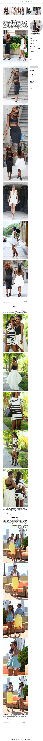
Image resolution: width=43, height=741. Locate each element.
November (32, 76)
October (32, 77)
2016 (31, 73)
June (32, 82)
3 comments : (25, 718)
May (32, 83)
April (32, 88)
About (14, 1)
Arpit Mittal (29, 739)
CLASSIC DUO (15, 306)
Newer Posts (6, 722)
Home (10, 1)
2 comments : (25, 513)
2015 (31, 74)
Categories (21, 1)
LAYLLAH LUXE (15, 19)
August (32, 80)
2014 (31, 75)
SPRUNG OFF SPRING (15, 517)
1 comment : (26, 301)
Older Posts (24, 722)
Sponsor (27, 1)
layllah (18, 739)
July (32, 81)
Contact (32, 1)
